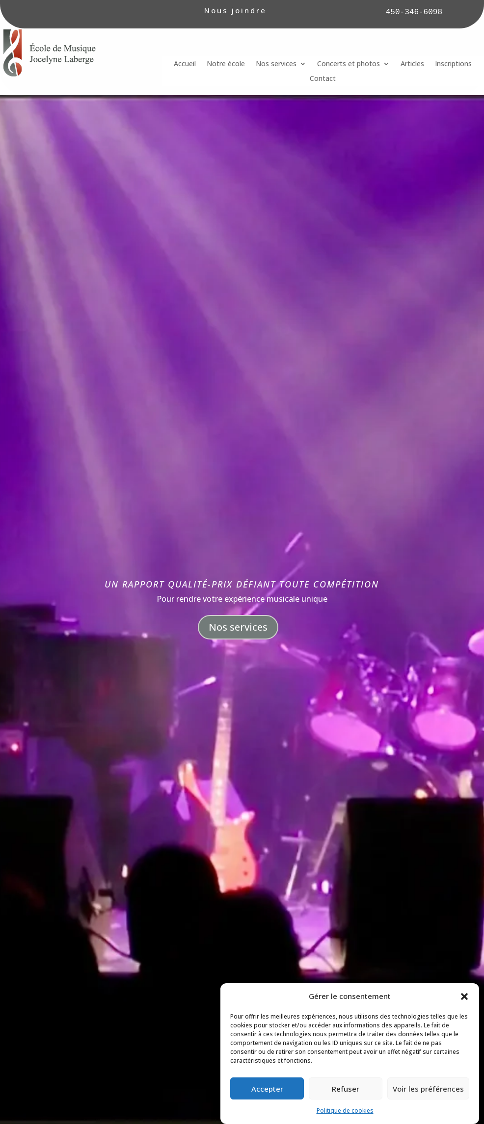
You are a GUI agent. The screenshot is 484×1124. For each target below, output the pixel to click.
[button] (464, 1019)
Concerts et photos (348, 64)
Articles (412, 64)
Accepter (267, 1111)
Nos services (276, 64)
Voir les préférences (428, 1111)
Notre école (226, 64)
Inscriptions (453, 64)
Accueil (185, 64)
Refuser (345, 1111)
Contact (323, 79)
